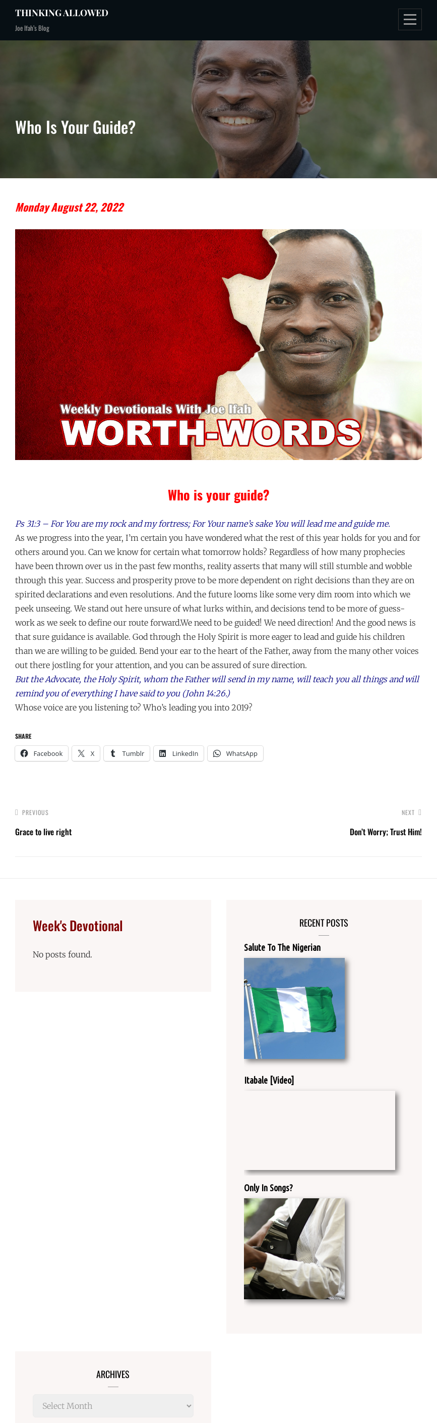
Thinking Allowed (61, 13)
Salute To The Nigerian (282, 947)
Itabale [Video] (269, 1080)
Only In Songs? (268, 1188)
